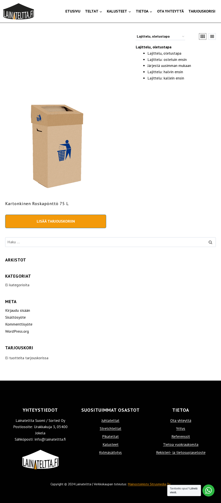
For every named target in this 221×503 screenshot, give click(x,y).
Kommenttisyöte (18, 324)
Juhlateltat (110, 420)
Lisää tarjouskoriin (56, 221)
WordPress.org (17, 331)
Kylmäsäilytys (110, 452)
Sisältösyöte (15, 317)
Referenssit (180, 436)
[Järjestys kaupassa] (160, 36)
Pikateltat (110, 436)
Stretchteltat (110, 428)
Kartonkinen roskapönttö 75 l (37, 203)
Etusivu (72, 11)
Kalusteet (110, 444)
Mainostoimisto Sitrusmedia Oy (149, 484)
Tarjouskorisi (201, 11)
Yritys (180, 428)
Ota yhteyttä (170, 11)
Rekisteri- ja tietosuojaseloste (180, 452)
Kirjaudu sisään (17, 310)
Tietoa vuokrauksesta (180, 444)
